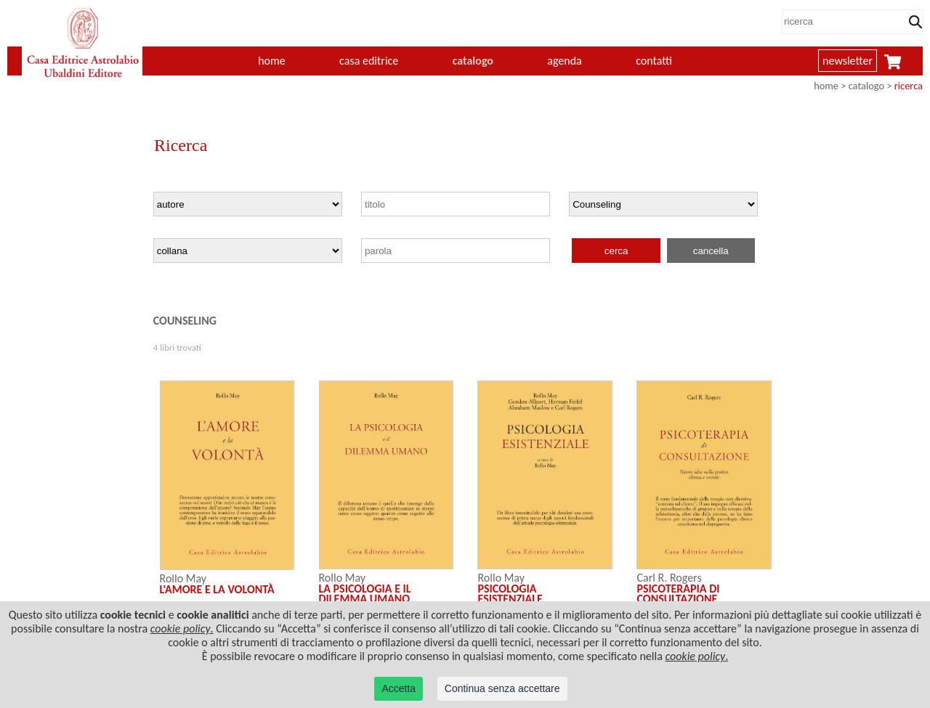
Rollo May (183, 578)
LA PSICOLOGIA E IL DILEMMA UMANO (365, 594)
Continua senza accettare (502, 688)
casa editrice (368, 61)
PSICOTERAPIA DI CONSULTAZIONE (677, 594)
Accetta (398, 688)
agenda (564, 61)
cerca (616, 250)
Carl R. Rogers (668, 578)
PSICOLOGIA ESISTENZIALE (509, 594)
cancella (711, 250)
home (272, 61)
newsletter (847, 61)
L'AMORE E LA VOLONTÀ (217, 589)
